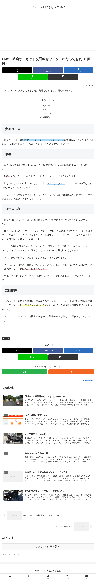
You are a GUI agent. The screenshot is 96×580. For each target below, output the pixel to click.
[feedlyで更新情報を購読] (25, 372)
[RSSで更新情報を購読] (71, 372)
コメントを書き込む (48, 548)
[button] (63, 77)
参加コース (48, 106)
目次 (44, 100)
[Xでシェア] (17, 70)
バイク (6, 339)
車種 (45, 110)
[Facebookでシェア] (48, 70)
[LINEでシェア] (33, 77)
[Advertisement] (48, 32)
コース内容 (48, 114)
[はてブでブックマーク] (79, 70)
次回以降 (47, 118)
